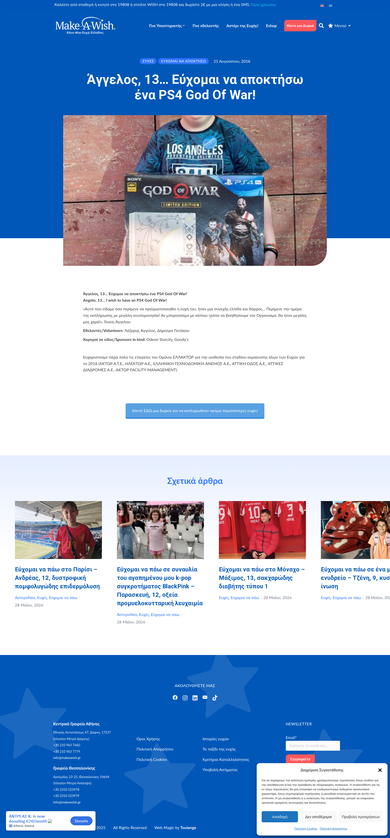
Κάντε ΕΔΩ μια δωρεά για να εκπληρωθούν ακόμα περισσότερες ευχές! (195, 410)
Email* (291, 737)
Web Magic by (175, 827)
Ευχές (42, 597)
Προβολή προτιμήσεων (361, 817)
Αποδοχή (279, 817)
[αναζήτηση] (321, 25)
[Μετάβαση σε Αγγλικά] (322, 5)
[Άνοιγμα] (175, 697)
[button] (380, 770)
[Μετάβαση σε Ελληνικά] (330, 5)
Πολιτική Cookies (305, 828)
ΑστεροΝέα (25, 597)
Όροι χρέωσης (263, 4)
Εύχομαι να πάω (63, 597)
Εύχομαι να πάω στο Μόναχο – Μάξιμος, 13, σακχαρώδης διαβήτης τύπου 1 (262, 578)
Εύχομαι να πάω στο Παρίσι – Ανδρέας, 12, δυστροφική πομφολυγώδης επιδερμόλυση (57, 578)
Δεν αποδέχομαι (318, 817)
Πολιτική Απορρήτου (333, 828)
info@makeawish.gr (67, 758)
